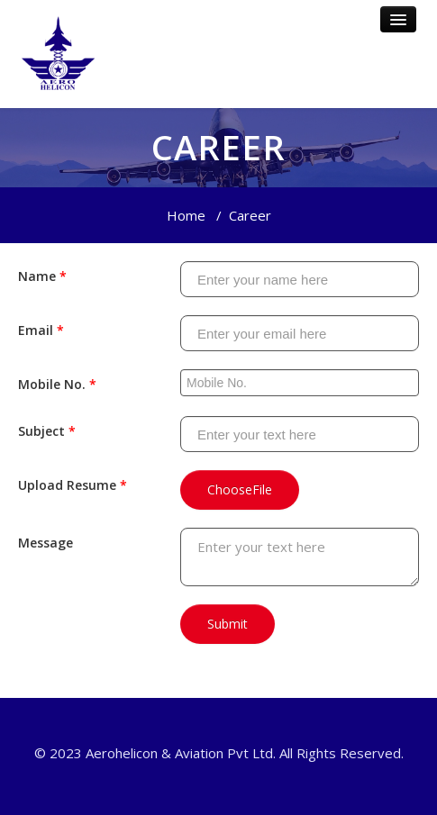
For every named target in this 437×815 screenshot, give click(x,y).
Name (42, 276)
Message (45, 542)
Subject (47, 430)
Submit (227, 623)
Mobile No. (57, 384)
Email (41, 330)
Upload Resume (72, 485)
